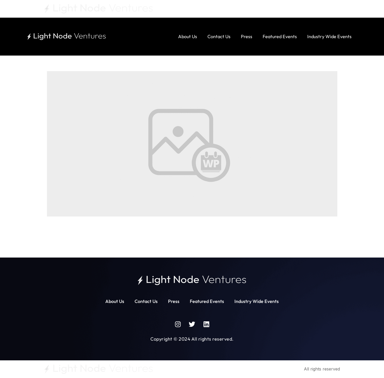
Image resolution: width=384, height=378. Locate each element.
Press (246, 36)
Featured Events (280, 36)
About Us (187, 36)
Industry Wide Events (329, 36)
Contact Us (219, 36)
